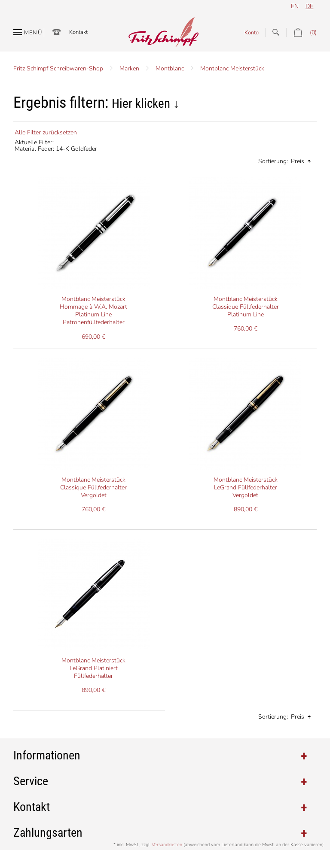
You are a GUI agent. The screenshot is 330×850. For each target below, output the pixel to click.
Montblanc (170, 68)
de (309, 6)
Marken (129, 68)
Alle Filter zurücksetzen (46, 132)
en (295, 6)
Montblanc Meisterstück (232, 68)
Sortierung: (273, 161)
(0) (301, 32)
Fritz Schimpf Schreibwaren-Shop (58, 68)
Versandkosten (167, 844)
